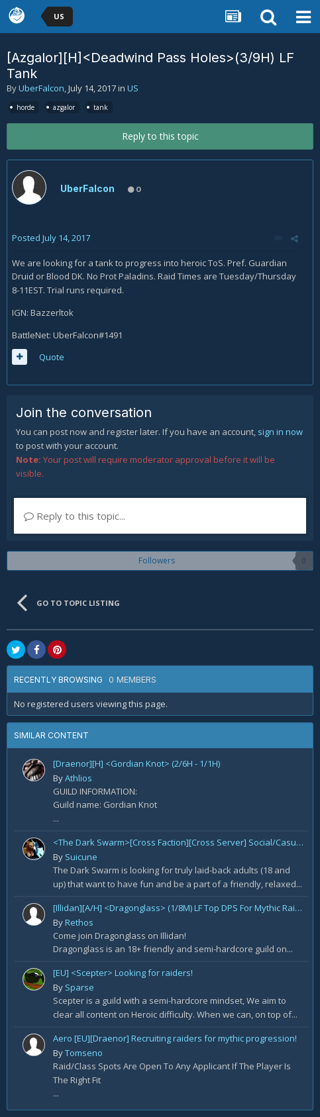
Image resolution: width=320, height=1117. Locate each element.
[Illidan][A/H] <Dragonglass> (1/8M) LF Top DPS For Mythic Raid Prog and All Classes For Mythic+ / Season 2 (178, 908)
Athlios (78, 778)
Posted (51, 238)
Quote (51, 357)
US (132, 88)
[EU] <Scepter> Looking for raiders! (123, 973)
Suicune (81, 857)
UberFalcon (41, 88)
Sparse (79, 987)
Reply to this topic (160, 136)
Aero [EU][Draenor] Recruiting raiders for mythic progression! (175, 1038)
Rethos (79, 922)
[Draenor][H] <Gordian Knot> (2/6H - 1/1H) (136, 763)
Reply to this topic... (74, 515)
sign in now (280, 432)
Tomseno (84, 1053)
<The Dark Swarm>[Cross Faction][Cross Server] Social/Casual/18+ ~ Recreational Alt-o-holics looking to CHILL (178, 842)
